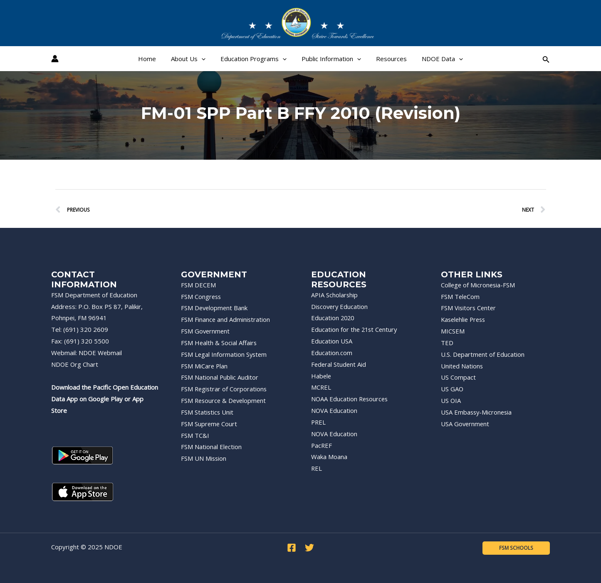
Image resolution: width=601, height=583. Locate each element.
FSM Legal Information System (224, 354)
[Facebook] (291, 547)
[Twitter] (309, 547)
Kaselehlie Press (465, 319)
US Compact (458, 377)
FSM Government (206, 331)
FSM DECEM (198, 285)
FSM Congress (201, 296)
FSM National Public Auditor (220, 377)
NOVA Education (334, 410)
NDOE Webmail (101, 352)
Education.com (331, 352)
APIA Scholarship (335, 295)
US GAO (452, 389)
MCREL (321, 387)
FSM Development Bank (215, 308)
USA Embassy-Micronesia (477, 412)
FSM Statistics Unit (207, 412)
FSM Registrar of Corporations (224, 389)
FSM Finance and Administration (226, 319)
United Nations (462, 366)
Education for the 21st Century (355, 329)
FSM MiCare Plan (204, 366)
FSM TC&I (195, 435)
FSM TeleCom (460, 296)
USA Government (465, 424)
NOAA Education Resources (350, 399)
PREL (318, 422)
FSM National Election (211, 446)
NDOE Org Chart (75, 364)
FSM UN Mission (204, 458)
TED (447, 342)
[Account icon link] (55, 58)
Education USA (331, 341)
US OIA (451, 400)
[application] (205, 58)
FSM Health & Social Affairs (219, 342)
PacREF (322, 445)
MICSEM (453, 331)
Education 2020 (333, 318)
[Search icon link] (546, 59)
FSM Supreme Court (209, 424)
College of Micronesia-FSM (479, 285)
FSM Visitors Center (469, 308)
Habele (321, 376)
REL (316, 468)
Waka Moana (329, 456)
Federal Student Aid (339, 364)
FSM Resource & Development (225, 400)
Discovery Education (340, 306)
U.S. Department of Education (483, 354)
